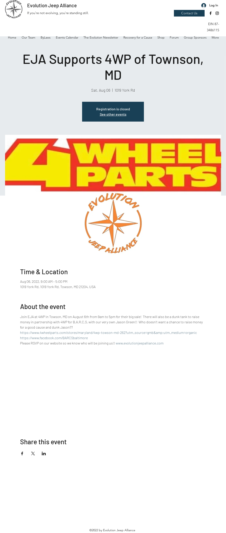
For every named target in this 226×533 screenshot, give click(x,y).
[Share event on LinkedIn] (44, 453)
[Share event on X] (33, 453)
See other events (113, 114)
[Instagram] (217, 13)
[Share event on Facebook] (22, 453)
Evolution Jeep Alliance (52, 5)
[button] (210, 12)
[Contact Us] (189, 13)
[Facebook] (210, 13)
